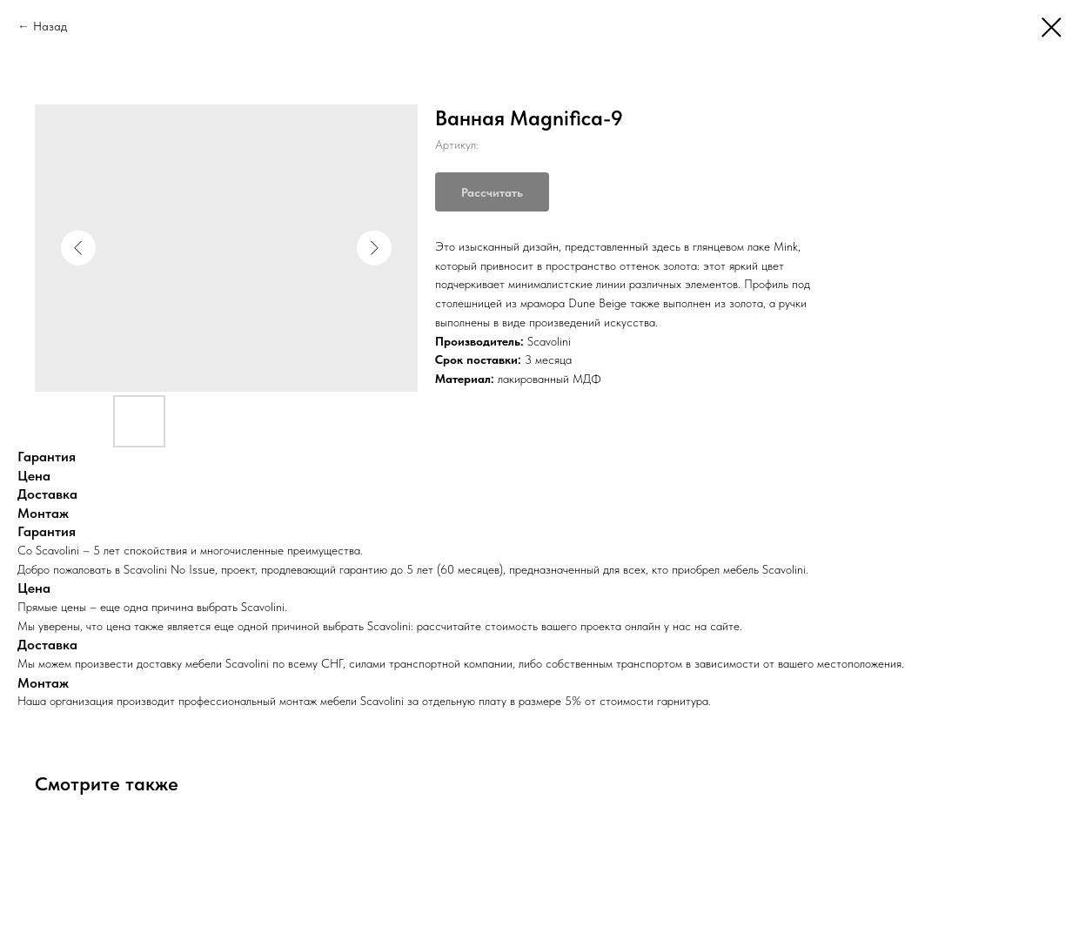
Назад (50, 26)
